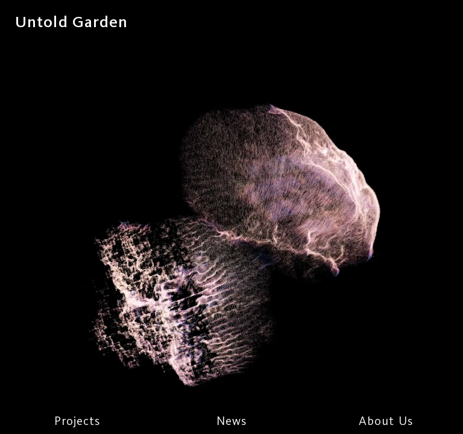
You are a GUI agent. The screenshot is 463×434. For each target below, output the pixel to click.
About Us (386, 421)
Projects (77, 421)
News (231, 421)
